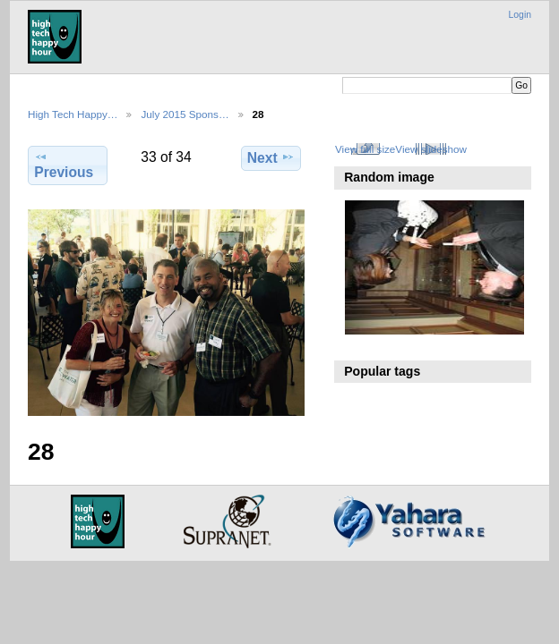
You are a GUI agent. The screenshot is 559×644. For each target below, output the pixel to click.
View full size (365, 149)
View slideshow (431, 149)
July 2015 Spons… (184, 114)
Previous (63, 164)
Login (520, 15)
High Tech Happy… (72, 114)
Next (271, 157)
